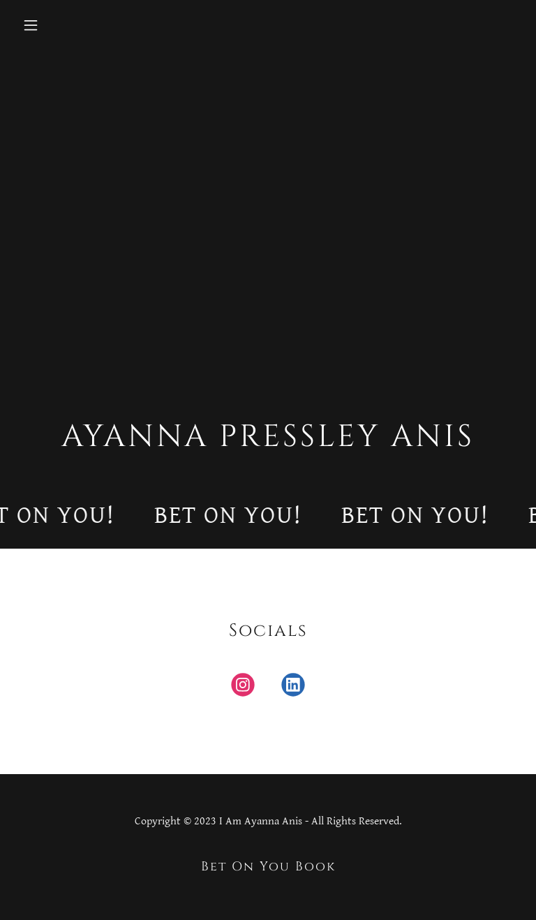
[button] (74, 25)
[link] (243, 687)
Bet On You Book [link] (268, 866)
